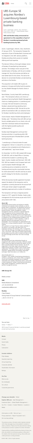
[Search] (26, 3)
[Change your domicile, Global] (17, 397)
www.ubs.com (6, 304)
